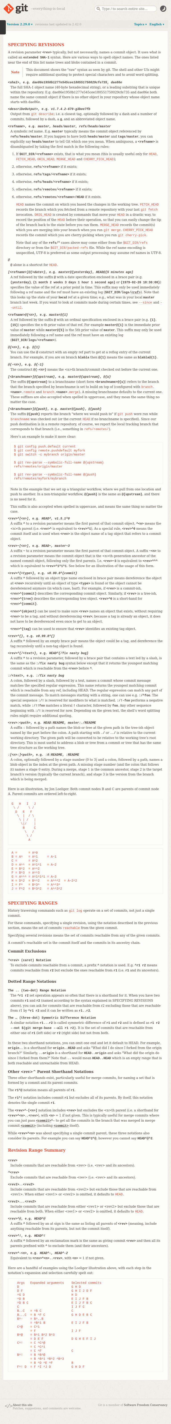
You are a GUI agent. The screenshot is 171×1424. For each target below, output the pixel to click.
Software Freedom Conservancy (145, 1405)
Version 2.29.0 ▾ (20, 24)
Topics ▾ (140, 24)
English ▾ (156, 24)
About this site (22, 1405)
